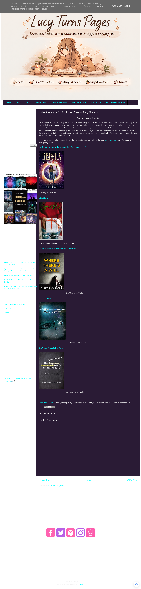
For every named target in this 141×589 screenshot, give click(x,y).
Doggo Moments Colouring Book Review (18, 275)
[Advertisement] (88, 503)
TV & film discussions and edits (14, 305)
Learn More (116, 6)
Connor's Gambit (45, 298)
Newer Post (44, 480)
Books (28, 103)
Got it (127, 6)
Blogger (80, 584)
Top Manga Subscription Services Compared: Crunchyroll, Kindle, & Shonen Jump (19, 270)
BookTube (7, 309)
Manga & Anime (78, 103)
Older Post (132, 480)
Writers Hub (95, 103)
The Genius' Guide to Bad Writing (51, 348)
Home (8, 103)
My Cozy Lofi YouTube (115, 103)
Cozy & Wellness (59, 103)
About (18, 103)
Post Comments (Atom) (56, 486)
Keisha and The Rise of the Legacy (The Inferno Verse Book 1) (62, 147)
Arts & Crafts (41, 103)
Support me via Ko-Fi (47, 403)
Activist (6, 313)
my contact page (111, 140)
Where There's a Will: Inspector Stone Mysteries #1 (58, 249)
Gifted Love (43, 198)
